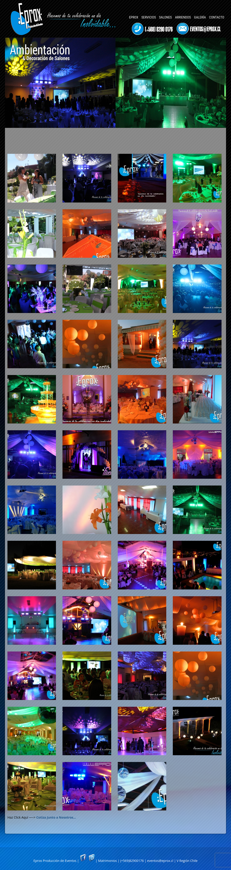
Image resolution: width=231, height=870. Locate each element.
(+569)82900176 (132, 860)
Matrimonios (107, 860)
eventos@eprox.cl (160, 860)
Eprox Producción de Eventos (54, 860)
